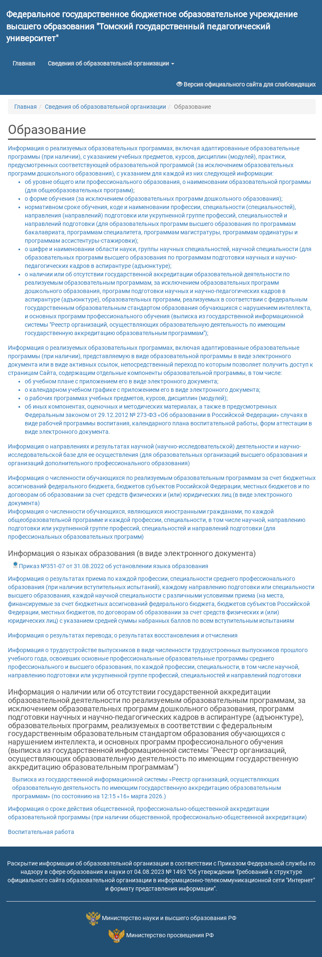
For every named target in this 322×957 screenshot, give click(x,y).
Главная (27, 63)
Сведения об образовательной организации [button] (111, 63)
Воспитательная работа (41, 832)
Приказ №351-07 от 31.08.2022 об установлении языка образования (110, 566)
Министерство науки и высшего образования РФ (169, 918)
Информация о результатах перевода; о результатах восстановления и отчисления (123, 635)
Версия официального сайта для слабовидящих (246, 84)
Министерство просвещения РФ (170, 935)
